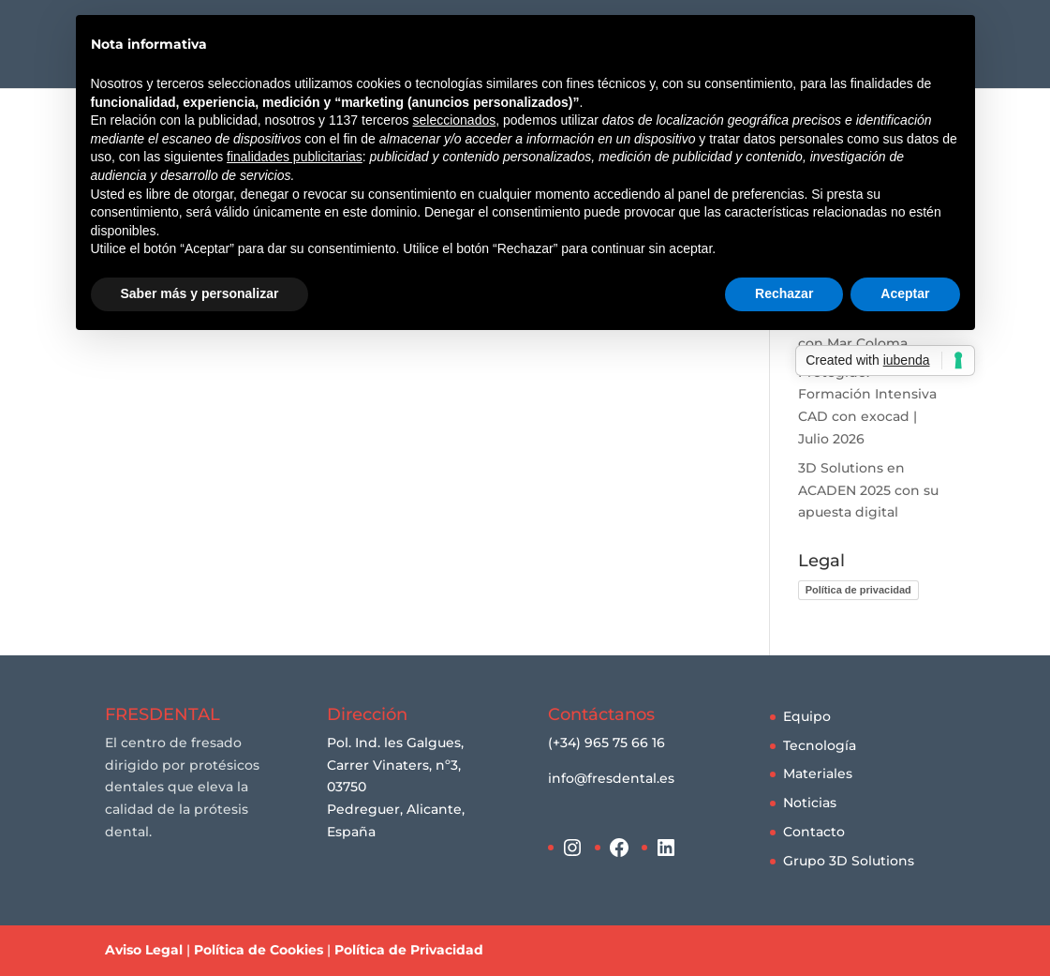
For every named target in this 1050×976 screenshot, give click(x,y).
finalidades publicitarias (294, 156)
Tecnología (819, 745)
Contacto (814, 831)
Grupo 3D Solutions (848, 860)
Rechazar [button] (784, 293)
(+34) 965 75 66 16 (606, 742)
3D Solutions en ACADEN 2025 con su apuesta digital (868, 490)
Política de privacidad (858, 589)
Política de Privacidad (408, 949)
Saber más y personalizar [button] (200, 293)
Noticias (809, 802)
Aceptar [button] (904, 293)
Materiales (817, 773)
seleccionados (453, 120)
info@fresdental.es (611, 778)
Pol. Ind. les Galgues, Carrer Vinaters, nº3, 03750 (395, 765)
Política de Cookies (258, 949)
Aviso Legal (144, 949)
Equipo (807, 716)
